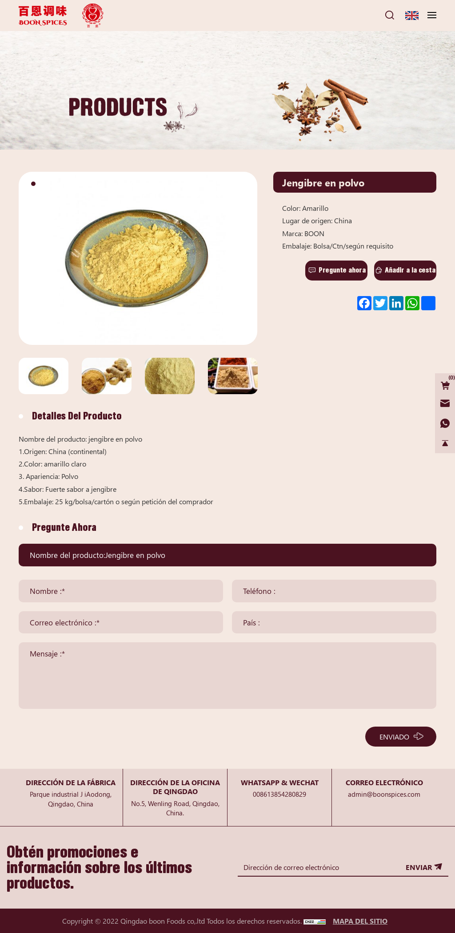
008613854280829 (279, 793)
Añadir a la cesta (410, 270)
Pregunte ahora (342, 270)
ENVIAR (419, 867)
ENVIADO (394, 736)
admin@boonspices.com (384, 793)
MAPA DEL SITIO (360, 920)
